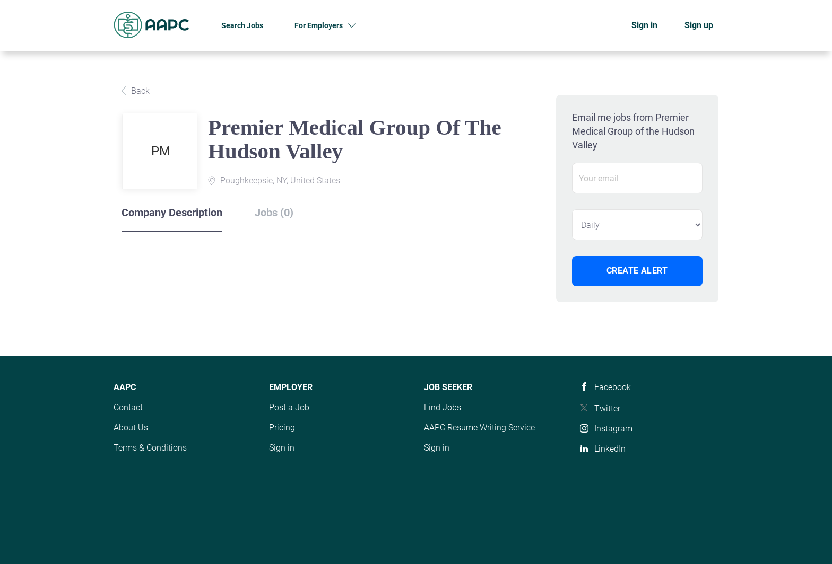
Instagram (613, 429)
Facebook (612, 387)
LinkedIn (610, 449)
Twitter (607, 408)
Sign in (644, 25)
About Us (131, 427)
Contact (128, 407)
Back (139, 91)
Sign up (698, 25)
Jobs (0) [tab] (274, 212)
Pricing (282, 427)
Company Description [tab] (172, 212)
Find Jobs (442, 407)
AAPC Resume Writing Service (479, 427)
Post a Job (289, 407)
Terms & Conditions (150, 448)
